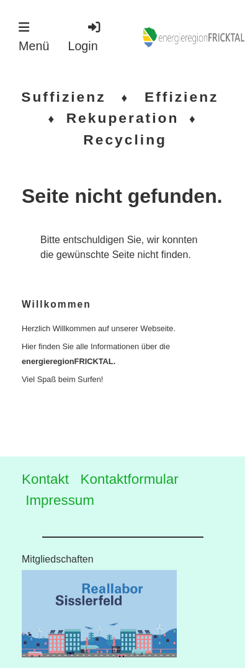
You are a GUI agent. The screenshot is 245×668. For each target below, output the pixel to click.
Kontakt (45, 479)
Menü (34, 37)
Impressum (59, 500)
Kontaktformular (130, 479)
